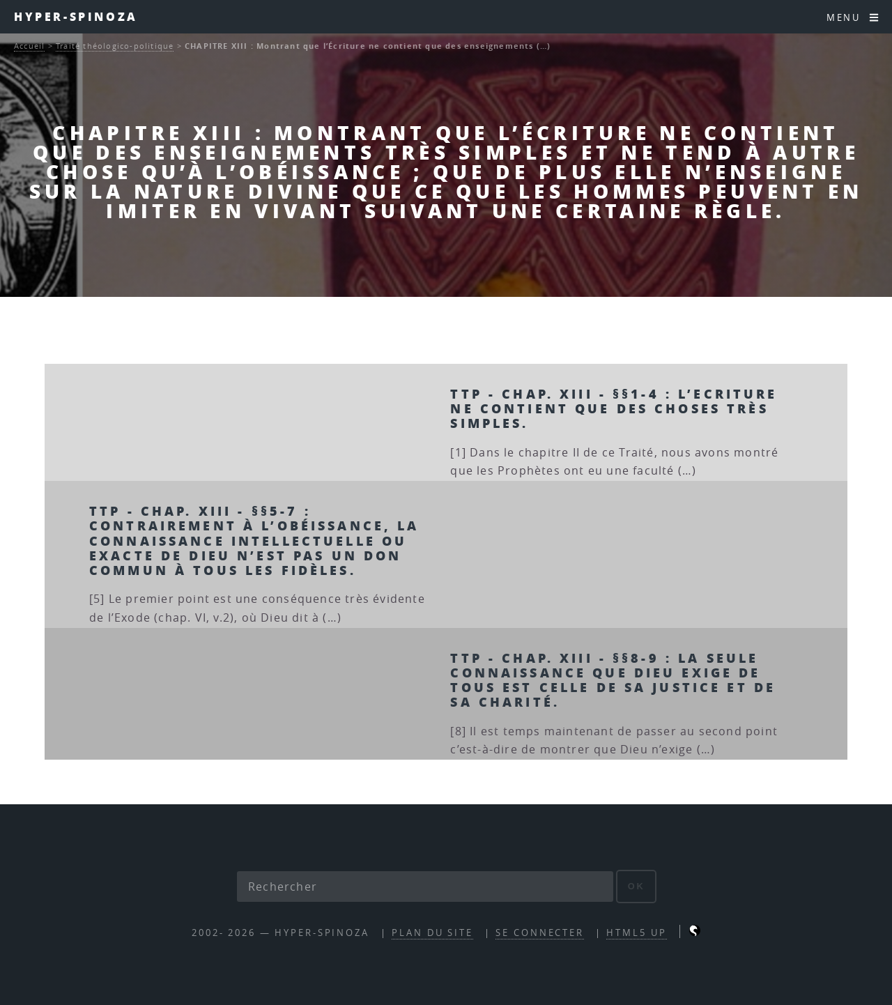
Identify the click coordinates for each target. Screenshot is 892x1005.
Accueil (29, 45)
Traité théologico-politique (115, 45)
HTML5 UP (636, 933)
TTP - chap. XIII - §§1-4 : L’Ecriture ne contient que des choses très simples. (613, 408)
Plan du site (432, 933)
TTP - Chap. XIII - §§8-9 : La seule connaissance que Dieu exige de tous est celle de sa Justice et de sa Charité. (613, 679)
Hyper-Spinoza (76, 16)
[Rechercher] (425, 886)
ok (636, 886)
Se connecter (539, 933)
